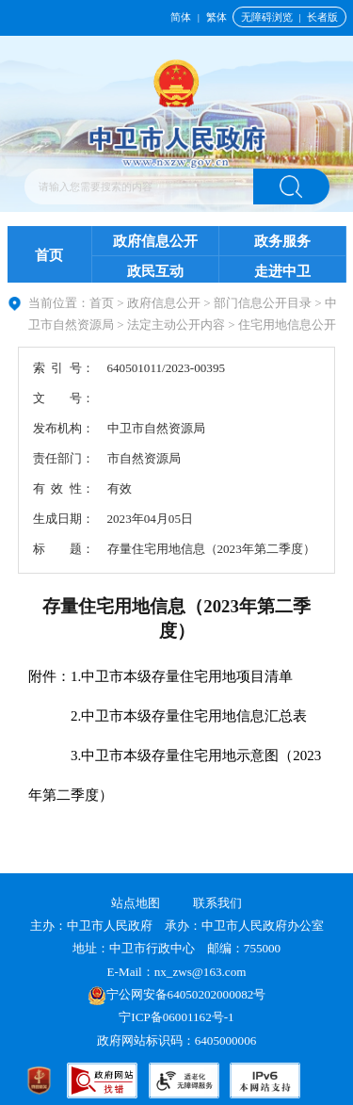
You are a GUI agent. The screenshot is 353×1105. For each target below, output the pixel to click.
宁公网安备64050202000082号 (177, 994)
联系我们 (217, 903)
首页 (49, 255)
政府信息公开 (155, 241)
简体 (180, 17)
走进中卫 (282, 271)
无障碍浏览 (267, 17)
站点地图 (135, 903)
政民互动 (155, 271)
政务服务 (282, 241)
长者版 (322, 17)
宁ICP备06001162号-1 (178, 1017)
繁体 (216, 17)
